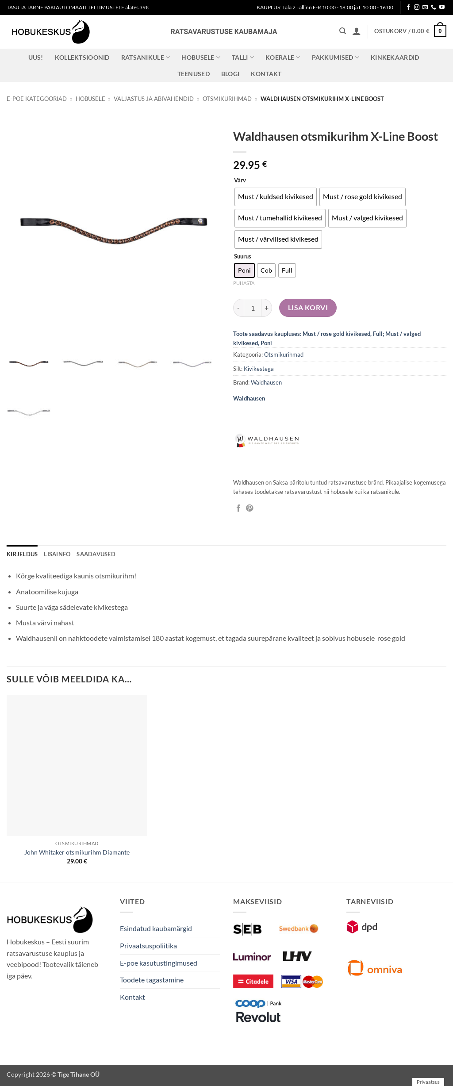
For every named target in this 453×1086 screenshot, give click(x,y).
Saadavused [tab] (96, 554)
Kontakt (266, 73)
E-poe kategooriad (37, 98)
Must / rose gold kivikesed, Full (343, 333)
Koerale (282, 57)
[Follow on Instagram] (416, 7)
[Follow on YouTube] (442, 7)
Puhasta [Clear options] (243, 283)
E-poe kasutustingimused (158, 963)
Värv (240, 180)
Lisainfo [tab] (57, 554)
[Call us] (433, 7)
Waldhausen (266, 382)
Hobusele (200, 57)
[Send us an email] (425, 7)
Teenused (193, 73)
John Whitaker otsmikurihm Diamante (77, 852)
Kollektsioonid (82, 57)
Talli (243, 57)
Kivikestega (259, 368)
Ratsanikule (145, 57)
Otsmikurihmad (227, 98)
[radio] (275, 197)
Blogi (230, 73)
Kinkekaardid (395, 57)
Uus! (35, 57)
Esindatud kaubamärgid (156, 928)
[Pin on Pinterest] (249, 508)
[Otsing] (342, 31)
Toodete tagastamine (152, 979)
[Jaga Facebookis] (238, 508)
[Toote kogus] (252, 307)
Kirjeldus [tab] (22, 554)
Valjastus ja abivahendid (154, 98)
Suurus (242, 257)
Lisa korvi (308, 308)
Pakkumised (335, 57)
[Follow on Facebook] (408, 7)
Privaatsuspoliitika (148, 945)
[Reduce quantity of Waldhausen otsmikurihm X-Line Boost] (238, 307)
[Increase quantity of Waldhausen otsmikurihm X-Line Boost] (266, 307)
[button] (356, 31)
